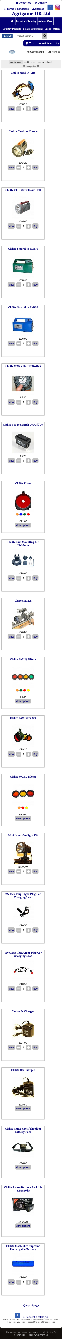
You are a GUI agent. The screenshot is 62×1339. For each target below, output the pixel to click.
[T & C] (16, 8)
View (11, 108)
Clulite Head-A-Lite (23, 72)
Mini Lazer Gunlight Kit (23, 835)
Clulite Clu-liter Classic (23, 131)
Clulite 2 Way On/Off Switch (23, 366)
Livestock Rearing (26, 21)
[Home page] (12, 21)
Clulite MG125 (23, 600)
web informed (41, 1334)
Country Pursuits (11, 29)
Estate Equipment (33, 29)
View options (23, 525)
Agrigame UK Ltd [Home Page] (31, 13)
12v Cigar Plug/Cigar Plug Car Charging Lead (23, 954)
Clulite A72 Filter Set (23, 718)
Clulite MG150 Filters (23, 776)
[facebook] (17, 1316)
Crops (47, 29)
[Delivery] (40, 2)
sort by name (15, 62)
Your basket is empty (42, 43)
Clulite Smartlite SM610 (23, 248)
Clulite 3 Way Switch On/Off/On (23, 424)
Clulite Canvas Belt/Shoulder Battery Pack (23, 1130)
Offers (56, 29)
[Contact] (23, 2)
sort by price (29, 62)
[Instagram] (56, 8)
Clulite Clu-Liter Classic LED (23, 190)
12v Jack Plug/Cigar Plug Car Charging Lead (23, 896)
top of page (31, 1305)
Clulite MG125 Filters (23, 659)
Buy (35, 108)
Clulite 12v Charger (23, 1070)
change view (31, 66)
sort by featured (45, 62)
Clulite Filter (23, 483)
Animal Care (45, 21)
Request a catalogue (35, 1316)
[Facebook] (49, 8)
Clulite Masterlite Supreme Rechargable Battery (23, 1247)
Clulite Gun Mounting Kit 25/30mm (23, 544)
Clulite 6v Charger (23, 1011)
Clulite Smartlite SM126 (23, 307)
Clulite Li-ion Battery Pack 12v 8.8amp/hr (23, 1189)
